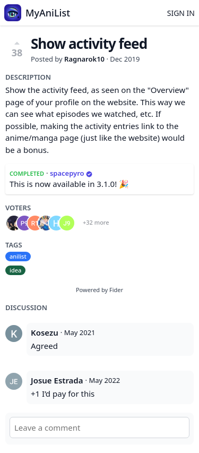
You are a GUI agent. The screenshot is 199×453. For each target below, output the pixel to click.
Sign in (181, 13)
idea (15, 270)
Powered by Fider (99, 290)
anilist (18, 256)
